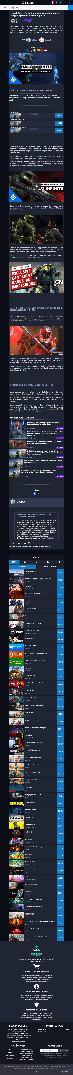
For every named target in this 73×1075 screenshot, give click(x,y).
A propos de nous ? (18, 1040)
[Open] (4, 2)
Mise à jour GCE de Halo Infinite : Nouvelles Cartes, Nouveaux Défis (43, 470)
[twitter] (38, 501)
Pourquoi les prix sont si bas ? (18, 1042)
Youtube (67, 1038)
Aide (65, 1072)
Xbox (9, 1061)
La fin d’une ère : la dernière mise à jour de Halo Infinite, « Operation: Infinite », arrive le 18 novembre (45, 442)
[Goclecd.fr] (27, 2)
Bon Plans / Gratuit (26, 1062)
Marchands (42, 1040)
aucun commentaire (38, 22)
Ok (36, 1071)
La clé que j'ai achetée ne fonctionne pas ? (18, 1044)
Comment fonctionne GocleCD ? (18, 1038)
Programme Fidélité (26, 1058)
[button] (69, 2)
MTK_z (48, 40)
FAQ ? (18, 1048)
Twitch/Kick (42, 1038)
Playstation (10, 1064)
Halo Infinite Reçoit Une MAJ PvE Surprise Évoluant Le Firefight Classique (43, 431)
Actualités (28, 20)
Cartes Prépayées (27, 1060)
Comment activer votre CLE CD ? (18, 1046)
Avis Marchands (26, 1064)
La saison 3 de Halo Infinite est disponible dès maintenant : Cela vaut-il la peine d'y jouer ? (38, 479)
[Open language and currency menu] (57, 2)
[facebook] (35, 501)
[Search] (70, 7)
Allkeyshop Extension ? (18, 1050)
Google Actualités (48, 546)
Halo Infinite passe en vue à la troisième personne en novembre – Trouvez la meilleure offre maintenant (44, 461)
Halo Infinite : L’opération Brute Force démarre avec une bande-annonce (44, 450)
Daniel (34, 40)
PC (10, 1058)
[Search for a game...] (36, 7)
